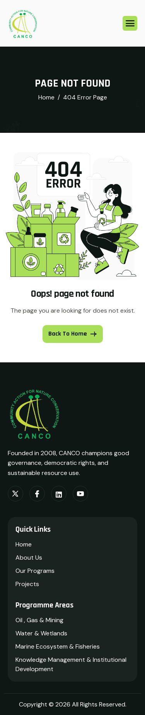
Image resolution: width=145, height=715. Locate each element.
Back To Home (72, 334)
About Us (28, 557)
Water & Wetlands (41, 633)
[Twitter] (15, 493)
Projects (27, 584)
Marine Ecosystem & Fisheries (57, 646)
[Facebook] (37, 493)
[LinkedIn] (59, 493)
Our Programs (35, 571)
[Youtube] (80, 493)
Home (23, 544)
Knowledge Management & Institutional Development (70, 664)
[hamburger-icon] (130, 23)
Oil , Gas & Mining (39, 620)
